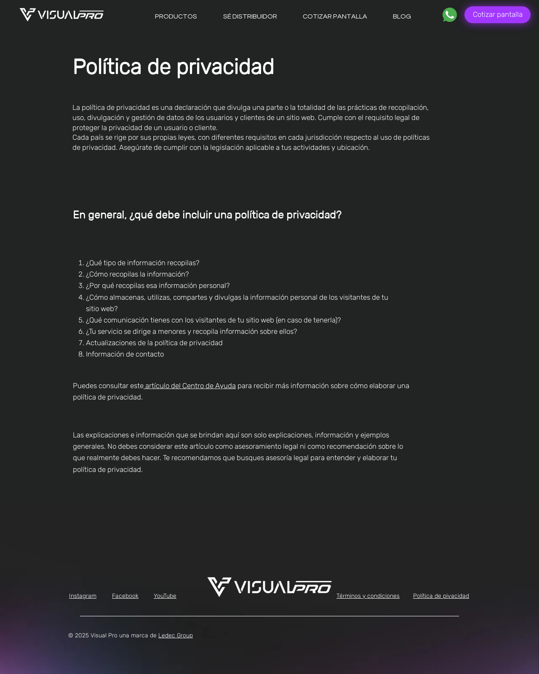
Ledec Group (175, 635)
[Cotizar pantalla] (497, 14)
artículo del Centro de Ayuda (190, 385)
